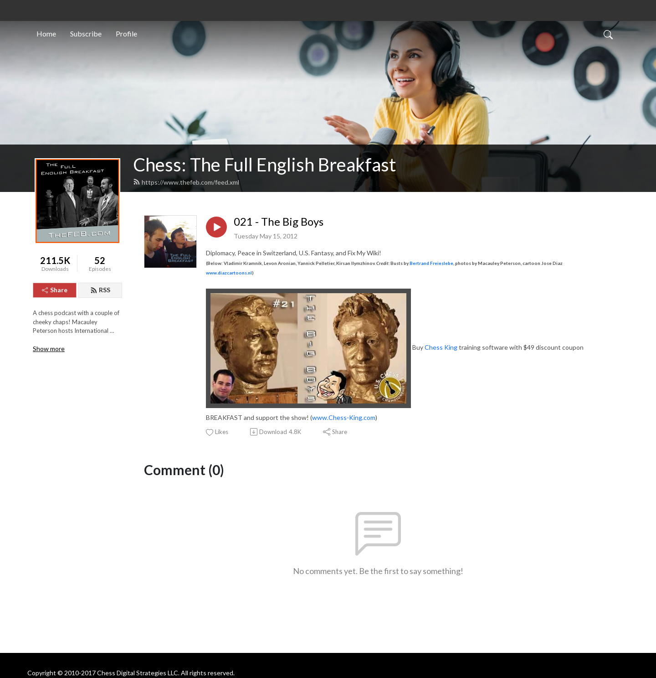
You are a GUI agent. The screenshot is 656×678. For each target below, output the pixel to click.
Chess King (441, 347)
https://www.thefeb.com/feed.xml (186, 182)
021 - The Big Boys (278, 221)
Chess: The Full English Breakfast (264, 165)
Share (54, 290)
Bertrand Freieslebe (431, 263)
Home (46, 33)
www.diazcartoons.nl (229, 272)
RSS (100, 290)
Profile (126, 33)
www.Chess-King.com (343, 417)
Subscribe (86, 33)
